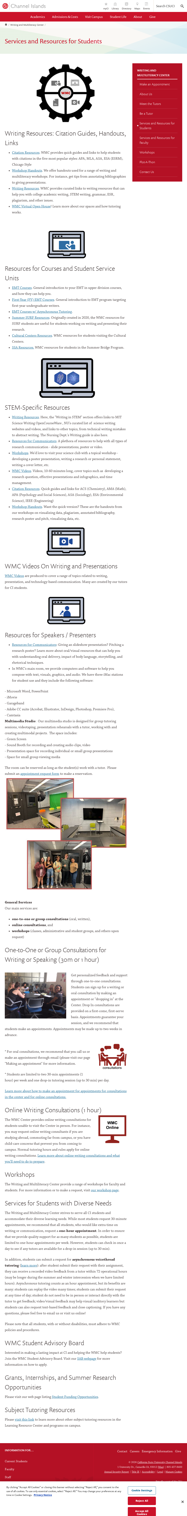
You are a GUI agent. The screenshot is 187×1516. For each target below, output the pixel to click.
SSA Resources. (23, 348)
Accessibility (148, 1472)
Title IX (135, 1472)
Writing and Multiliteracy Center (27, 24)
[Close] (182, 1511)
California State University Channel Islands (159, 1462)
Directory (126, 6)
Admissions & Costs (65, 17)
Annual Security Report (116, 1472)
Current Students (16, 1461)
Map (160, 1467)
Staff (8, 1477)
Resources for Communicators (34, 441)
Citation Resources (25, 153)
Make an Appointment (155, 84)
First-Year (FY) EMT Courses (33, 300)
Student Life (118, 17)
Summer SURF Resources (30, 318)
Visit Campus (94, 17)
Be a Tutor (146, 113)
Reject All (142, 1510)
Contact (122, 1451)
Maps (137, 6)
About (138, 17)
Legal (160, 1472)
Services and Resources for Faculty (157, 140)
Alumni (9, 1485)
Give (152, 17)
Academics (37, 17)
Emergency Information (157, 1451)
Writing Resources (25, 189)
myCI (106, 6)
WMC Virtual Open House (31, 206)
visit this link (24, 1420)
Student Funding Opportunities (75, 1397)
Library (115, 6)
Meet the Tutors (150, 104)
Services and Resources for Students (157, 125)
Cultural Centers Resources (32, 336)
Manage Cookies (173, 1472)
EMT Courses (22, 288)
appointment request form (39, 774)
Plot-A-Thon (147, 162)
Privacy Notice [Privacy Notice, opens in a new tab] (43, 1504)
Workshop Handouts (27, 171)
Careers (134, 1451)
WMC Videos (14, 576)
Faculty (9, 1469)
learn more (29, 1266)
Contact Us (147, 172)
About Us (146, 94)
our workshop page (105, 1190)
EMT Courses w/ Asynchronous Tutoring (42, 312)
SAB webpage (86, 1359)
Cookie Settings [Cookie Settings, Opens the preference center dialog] (142, 1499)
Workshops (20, 453)
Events (146, 6)
